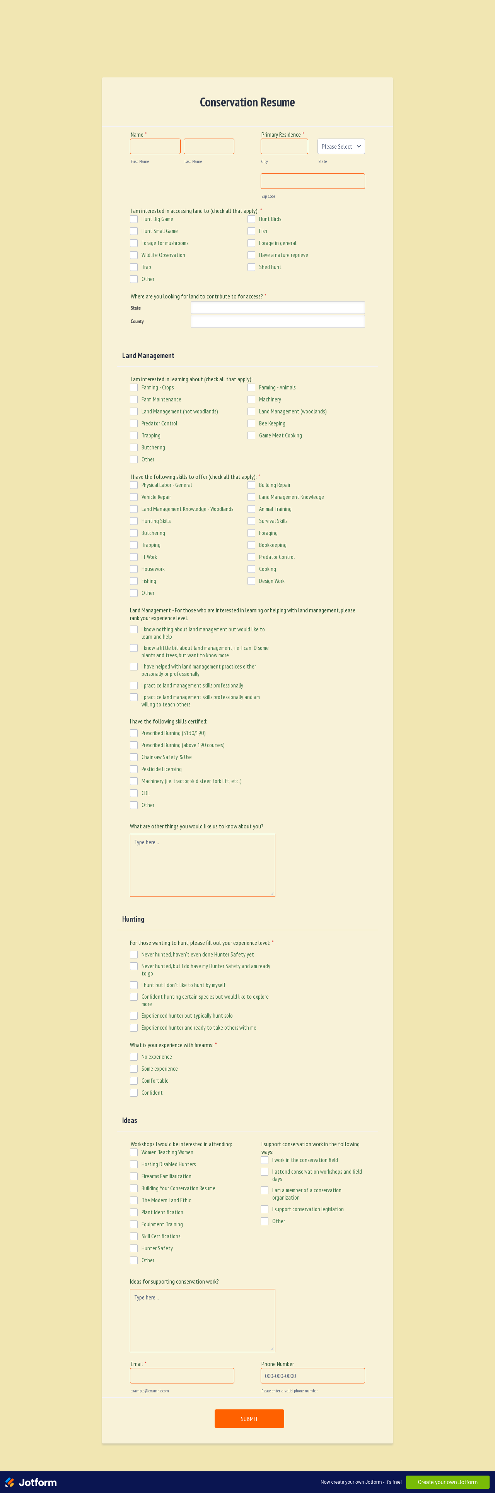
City (264, 161)
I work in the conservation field (305, 1160)
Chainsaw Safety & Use (167, 757)
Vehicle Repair (156, 497)
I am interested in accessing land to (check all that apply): (196, 210)
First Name (140, 161)
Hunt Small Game (160, 231)
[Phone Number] (313, 1375)
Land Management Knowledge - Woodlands (187, 509)
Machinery (270, 399)
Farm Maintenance (161, 399)
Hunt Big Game (157, 219)
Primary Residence (282, 134)
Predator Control (159, 423)
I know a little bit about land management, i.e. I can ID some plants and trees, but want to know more (205, 651)
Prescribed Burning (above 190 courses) (183, 745)
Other (148, 279)
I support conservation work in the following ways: (310, 1147)
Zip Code (268, 196)
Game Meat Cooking (280, 435)
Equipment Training (162, 1224)
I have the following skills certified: (168, 721)
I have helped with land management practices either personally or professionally (199, 670)
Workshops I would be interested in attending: (181, 1144)
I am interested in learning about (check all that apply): (192, 379)
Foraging (268, 533)
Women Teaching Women (167, 1152)
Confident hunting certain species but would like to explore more (205, 1000)
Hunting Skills (156, 521)
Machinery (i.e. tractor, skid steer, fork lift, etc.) (191, 781)
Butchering (153, 447)
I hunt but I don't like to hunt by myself (184, 985)
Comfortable (155, 1080)
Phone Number (277, 1364)
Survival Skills (273, 521)
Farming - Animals (277, 387)
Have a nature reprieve (283, 255)
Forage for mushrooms (165, 243)
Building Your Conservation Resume (178, 1188)
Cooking (267, 569)
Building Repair (274, 485)
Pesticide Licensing (162, 769)
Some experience (160, 1068)
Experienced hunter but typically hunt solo (187, 1015)
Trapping (151, 435)
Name (139, 134)
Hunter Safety (157, 1248)
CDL (146, 793)
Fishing (149, 581)
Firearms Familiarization (166, 1176)
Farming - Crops (158, 387)
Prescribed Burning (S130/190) (173, 733)
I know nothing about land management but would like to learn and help (203, 633)
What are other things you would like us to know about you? (196, 826)
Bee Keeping (272, 423)
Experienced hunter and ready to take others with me (199, 1027)
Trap (146, 267)
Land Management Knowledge (291, 497)
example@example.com (150, 1391)
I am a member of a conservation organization (306, 1193)
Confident (152, 1092)
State (322, 161)
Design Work (272, 581)
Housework (153, 569)
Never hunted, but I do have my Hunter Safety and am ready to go (206, 969)
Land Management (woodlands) (292, 411)
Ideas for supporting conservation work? (174, 1281)
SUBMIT (249, 1419)
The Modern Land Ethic (166, 1200)
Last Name (193, 161)
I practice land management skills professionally (192, 685)
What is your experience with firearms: (173, 1045)
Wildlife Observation (163, 255)
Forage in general (277, 243)
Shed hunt (270, 267)
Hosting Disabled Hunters (169, 1164)
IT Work (149, 557)
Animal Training (275, 509)
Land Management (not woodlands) (180, 411)
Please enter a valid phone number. (289, 1391)
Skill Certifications (161, 1236)
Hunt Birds (270, 219)
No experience (157, 1056)
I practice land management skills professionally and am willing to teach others (201, 700)
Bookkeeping (273, 545)
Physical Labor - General (167, 485)
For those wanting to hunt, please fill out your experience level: (202, 942)
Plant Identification (162, 1212)
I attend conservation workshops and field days (317, 1175)
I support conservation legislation (308, 1209)
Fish (263, 231)
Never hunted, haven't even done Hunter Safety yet (198, 954)
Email (139, 1364)
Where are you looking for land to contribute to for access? (198, 296)
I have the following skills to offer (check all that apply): (195, 476)
